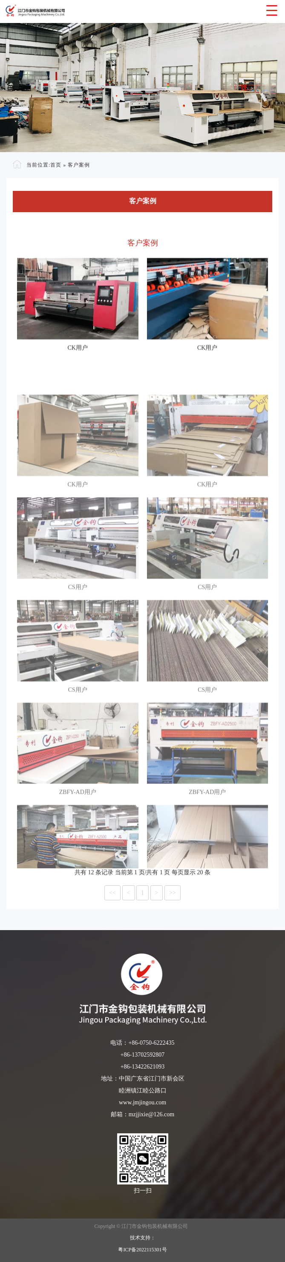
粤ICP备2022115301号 (142, 1250)
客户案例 (79, 165)
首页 (55, 165)
